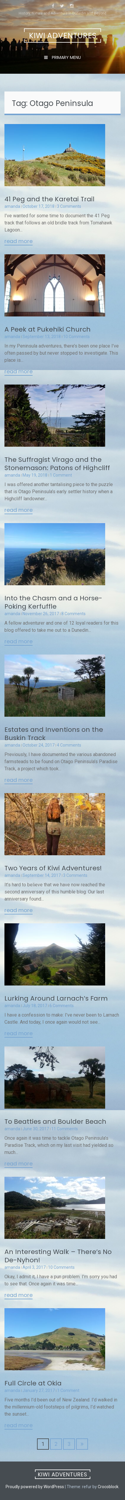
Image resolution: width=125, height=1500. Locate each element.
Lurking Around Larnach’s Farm (56, 998)
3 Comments (69, 206)
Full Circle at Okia (33, 1383)
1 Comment (61, 475)
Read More (18, 241)
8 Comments (73, 613)
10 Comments (76, 336)
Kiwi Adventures (63, 35)
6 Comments (61, 1005)
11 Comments (64, 1128)
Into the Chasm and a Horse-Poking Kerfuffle (53, 602)
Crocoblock (108, 1486)
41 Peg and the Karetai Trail (49, 199)
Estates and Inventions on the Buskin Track (53, 733)
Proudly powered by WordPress (35, 1486)
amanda (12, 206)
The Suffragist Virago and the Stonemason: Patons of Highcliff (57, 463)
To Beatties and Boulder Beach (55, 1121)
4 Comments (69, 745)
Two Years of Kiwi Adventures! (53, 868)
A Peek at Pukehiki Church (47, 329)
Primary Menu (66, 57)
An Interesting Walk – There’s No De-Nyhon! (58, 1256)
